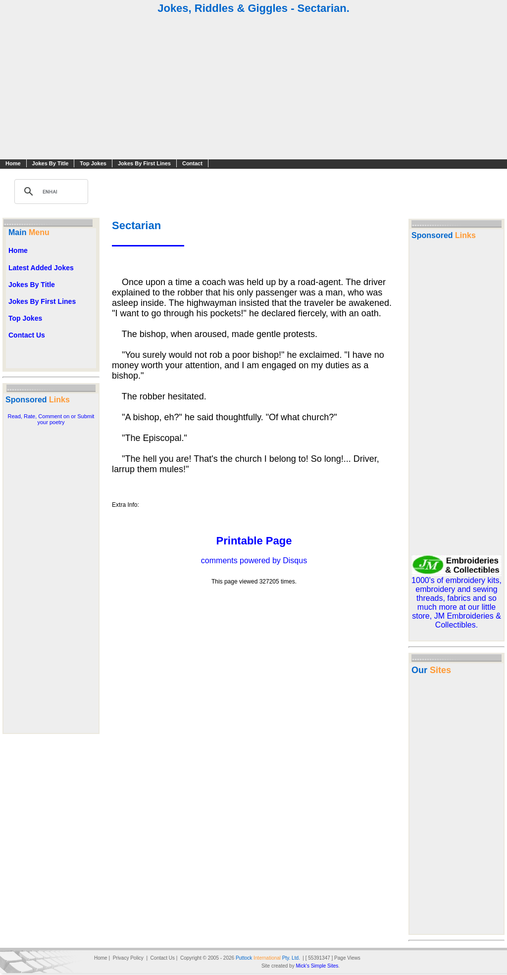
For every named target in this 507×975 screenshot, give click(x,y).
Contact (192, 163)
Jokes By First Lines (144, 163)
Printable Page (254, 541)
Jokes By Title (50, 163)
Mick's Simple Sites (317, 966)
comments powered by (254, 560)
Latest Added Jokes (41, 268)
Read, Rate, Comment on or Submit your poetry (51, 419)
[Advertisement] (253, 88)
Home (13, 163)
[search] (50, 191)
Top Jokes (93, 163)
